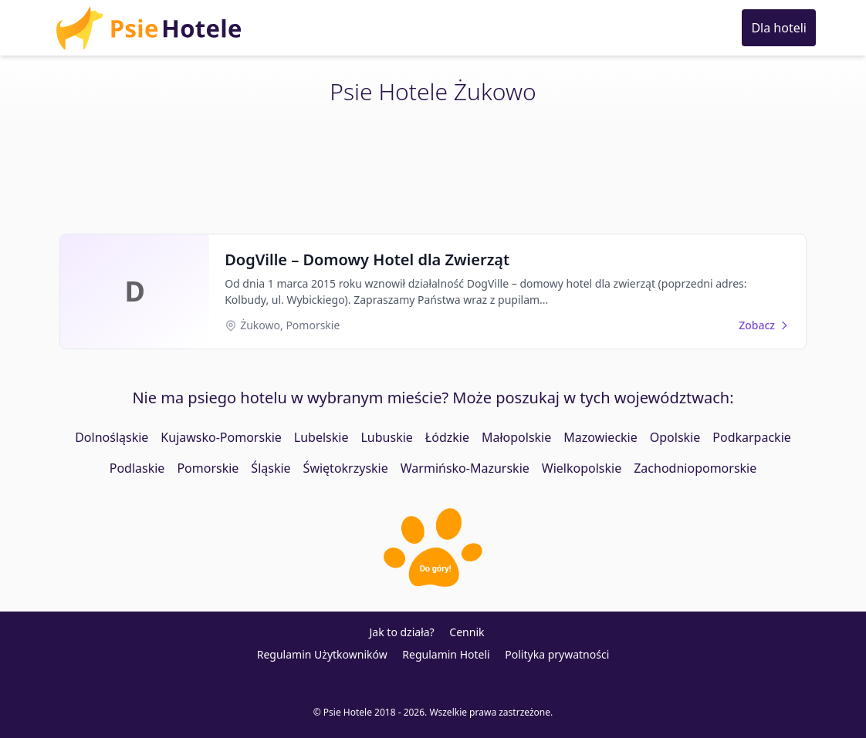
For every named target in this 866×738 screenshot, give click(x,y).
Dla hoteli (779, 27)
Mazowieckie (600, 437)
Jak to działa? (402, 632)
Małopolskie (516, 437)
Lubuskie (386, 437)
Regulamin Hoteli (445, 654)
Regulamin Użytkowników (322, 654)
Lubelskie (321, 437)
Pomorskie (207, 468)
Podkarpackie (751, 437)
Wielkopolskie (581, 468)
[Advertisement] (433, 171)
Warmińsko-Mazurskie (465, 468)
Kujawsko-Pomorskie (221, 437)
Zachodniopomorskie (695, 468)
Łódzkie (447, 437)
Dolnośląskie (111, 437)
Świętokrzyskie (345, 468)
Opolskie (675, 437)
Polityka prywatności (557, 654)
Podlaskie (137, 468)
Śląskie (270, 468)
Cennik (466, 632)
